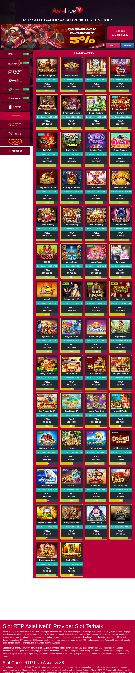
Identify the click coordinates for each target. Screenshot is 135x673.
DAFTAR (113, 46)
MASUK (127, 46)
